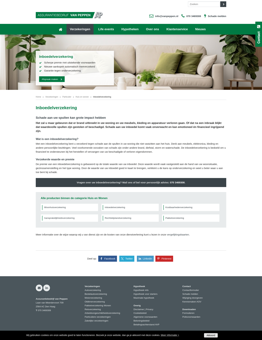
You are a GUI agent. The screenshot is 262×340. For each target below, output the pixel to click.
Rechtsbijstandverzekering (118, 218)
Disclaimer (139, 309)
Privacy (149, 309)
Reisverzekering (93, 309)
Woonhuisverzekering (55, 207)
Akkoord (211, 335)
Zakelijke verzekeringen (96, 320)
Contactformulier (190, 290)
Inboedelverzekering (115, 207)
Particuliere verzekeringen (98, 317)
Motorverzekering (93, 298)
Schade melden (217, 16)
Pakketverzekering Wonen (98, 305)
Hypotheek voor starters (145, 294)
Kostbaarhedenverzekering (178, 207)
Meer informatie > (170, 335)
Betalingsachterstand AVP (146, 324)
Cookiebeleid (140, 313)
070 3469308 (193, 16)
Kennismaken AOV (191, 301)
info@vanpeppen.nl (166, 16)
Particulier (66, 97)
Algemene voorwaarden (145, 317)
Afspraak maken (50, 79)
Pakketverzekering (174, 218)
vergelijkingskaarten (178, 234)
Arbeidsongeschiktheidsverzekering (102, 313)
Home (38, 97)
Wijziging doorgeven (192, 298)
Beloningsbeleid (141, 320)
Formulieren (188, 313)
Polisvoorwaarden (191, 317)
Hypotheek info (141, 290)
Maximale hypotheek (144, 298)
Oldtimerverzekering (95, 301)
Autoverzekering (93, 290)
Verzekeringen (51, 97)
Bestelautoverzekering (96, 294)
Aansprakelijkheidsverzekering (59, 218)
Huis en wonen (82, 97)
